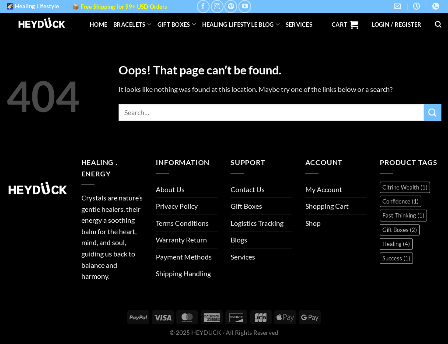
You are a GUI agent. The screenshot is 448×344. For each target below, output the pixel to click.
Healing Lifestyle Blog (241, 24)
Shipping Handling (183, 273)
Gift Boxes (177, 24)
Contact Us (248, 189)
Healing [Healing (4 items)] (396, 243)
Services (299, 24)
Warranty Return (181, 239)
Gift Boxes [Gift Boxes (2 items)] (399, 229)
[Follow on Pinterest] (230, 6)
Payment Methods (184, 257)
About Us (170, 189)
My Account (323, 189)
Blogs (239, 239)
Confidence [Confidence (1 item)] (400, 201)
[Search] (438, 24)
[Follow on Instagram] (217, 6)
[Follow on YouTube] (244, 6)
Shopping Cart (327, 206)
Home (98, 24)
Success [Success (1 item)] (396, 258)
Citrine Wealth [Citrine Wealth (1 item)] (404, 187)
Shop (313, 223)
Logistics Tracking (257, 223)
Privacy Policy (177, 206)
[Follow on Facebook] (203, 6)
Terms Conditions (182, 223)
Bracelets (132, 24)
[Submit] (432, 112)
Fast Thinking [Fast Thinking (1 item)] (403, 215)
